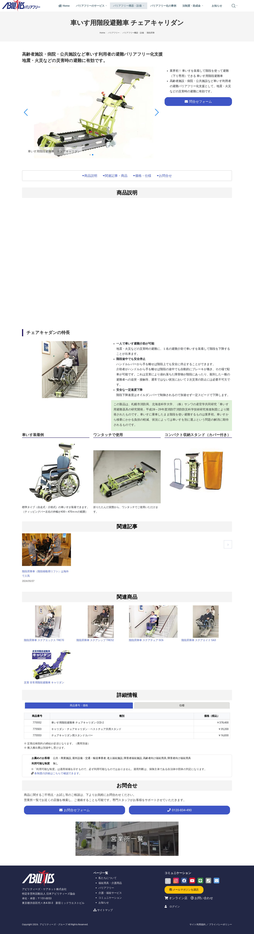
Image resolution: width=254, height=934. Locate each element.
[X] (168, 881)
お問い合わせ (203, 898)
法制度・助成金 (192, 5)
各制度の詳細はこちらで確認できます (56, 773)
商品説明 (89, 176)
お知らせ (217, 5)
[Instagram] (176, 880)
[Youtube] (192, 880)
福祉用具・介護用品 (110, 883)
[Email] (216, 880)
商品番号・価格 (79, 705)
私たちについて (107, 877)
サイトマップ (105, 910)
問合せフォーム (198, 101)
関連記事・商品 (115, 176)
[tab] (79, 705)
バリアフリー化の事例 (163, 5)
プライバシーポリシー (220, 924)
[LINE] (200, 880)
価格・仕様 (142, 176)
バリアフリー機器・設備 (128, 5)
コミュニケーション (110, 897)
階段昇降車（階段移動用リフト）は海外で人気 (45, 573)
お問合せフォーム (74, 810)
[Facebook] (184, 880)
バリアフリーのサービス (91, 5)
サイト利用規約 (198, 924)
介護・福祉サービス (110, 892)
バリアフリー (114, 33)
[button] (90, 154)
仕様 (182, 705)
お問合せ (164, 176)
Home (64, 5)
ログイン (174, 906)
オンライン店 (178, 898)
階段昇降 (151, 33)
